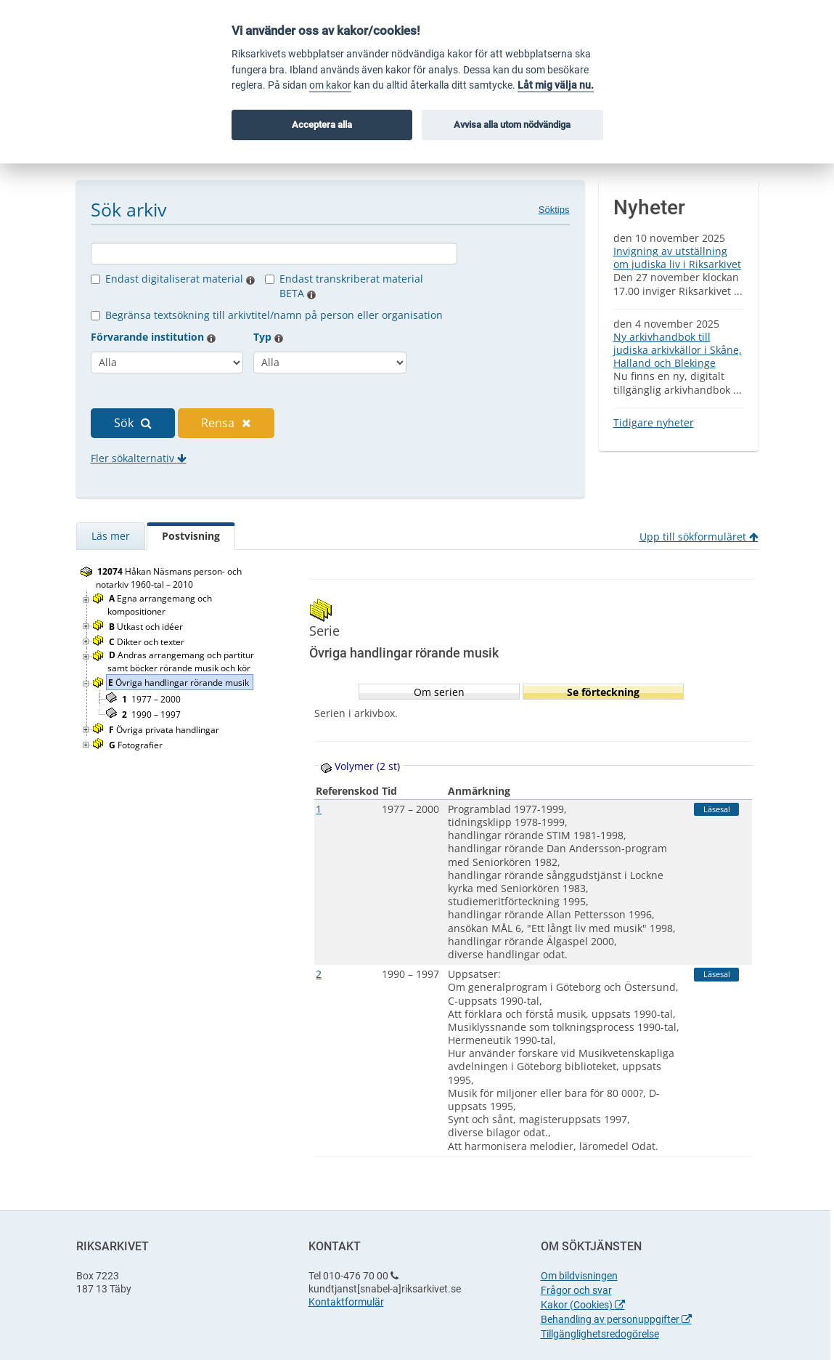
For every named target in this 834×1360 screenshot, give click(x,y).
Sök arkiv (128, 209)
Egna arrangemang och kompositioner (159, 605)
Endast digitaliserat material (180, 279)
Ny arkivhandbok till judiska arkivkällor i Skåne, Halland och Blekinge (677, 350)
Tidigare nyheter (653, 422)
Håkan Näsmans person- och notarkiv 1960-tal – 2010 (169, 578)
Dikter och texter (148, 642)
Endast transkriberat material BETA (351, 286)
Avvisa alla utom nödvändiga (512, 124)
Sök (133, 423)
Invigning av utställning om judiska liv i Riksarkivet (677, 257)
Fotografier (137, 745)
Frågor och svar (576, 1290)
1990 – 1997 (151, 714)
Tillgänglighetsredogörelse (600, 1334)
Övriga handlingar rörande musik (179, 682)
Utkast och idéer (147, 626)
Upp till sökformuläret (699, 536)
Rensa (226, 423)
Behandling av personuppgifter (616, 1319)
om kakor (330, 85)
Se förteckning (603, 692)
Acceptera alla (322, 124)
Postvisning (191, 536)
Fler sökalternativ (139, 458)
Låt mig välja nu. (556, 85)
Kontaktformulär (346, 1302)
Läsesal (716, 809)
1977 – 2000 (151, 699)
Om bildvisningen (579, 1276)
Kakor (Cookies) (583, 1305)
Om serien (439, 692)
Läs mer (110, 536)
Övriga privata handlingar (165, 730)
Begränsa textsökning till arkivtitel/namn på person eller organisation (274, 315)
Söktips (554, 209)
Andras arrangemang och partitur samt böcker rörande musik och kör (180, 661)
